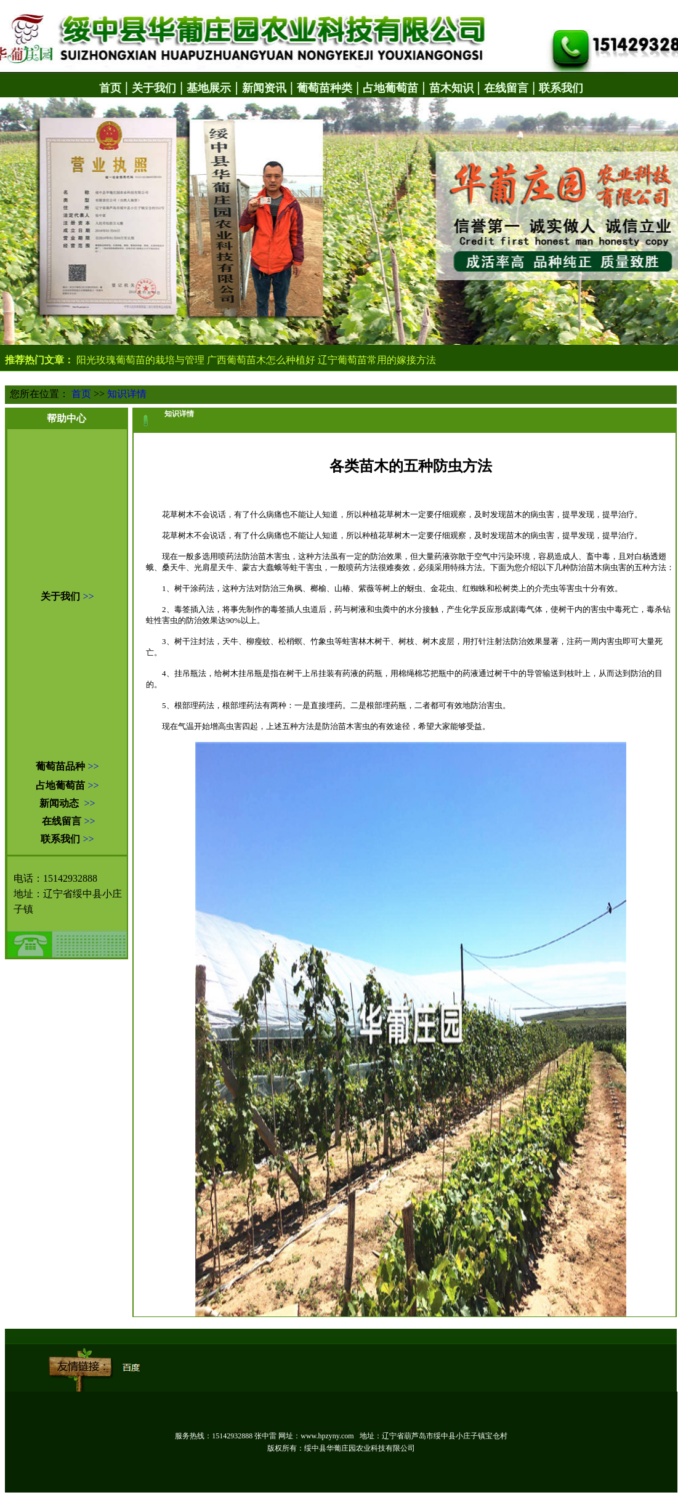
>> (88, 596)
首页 (81, 394)
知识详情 (127, 394)
